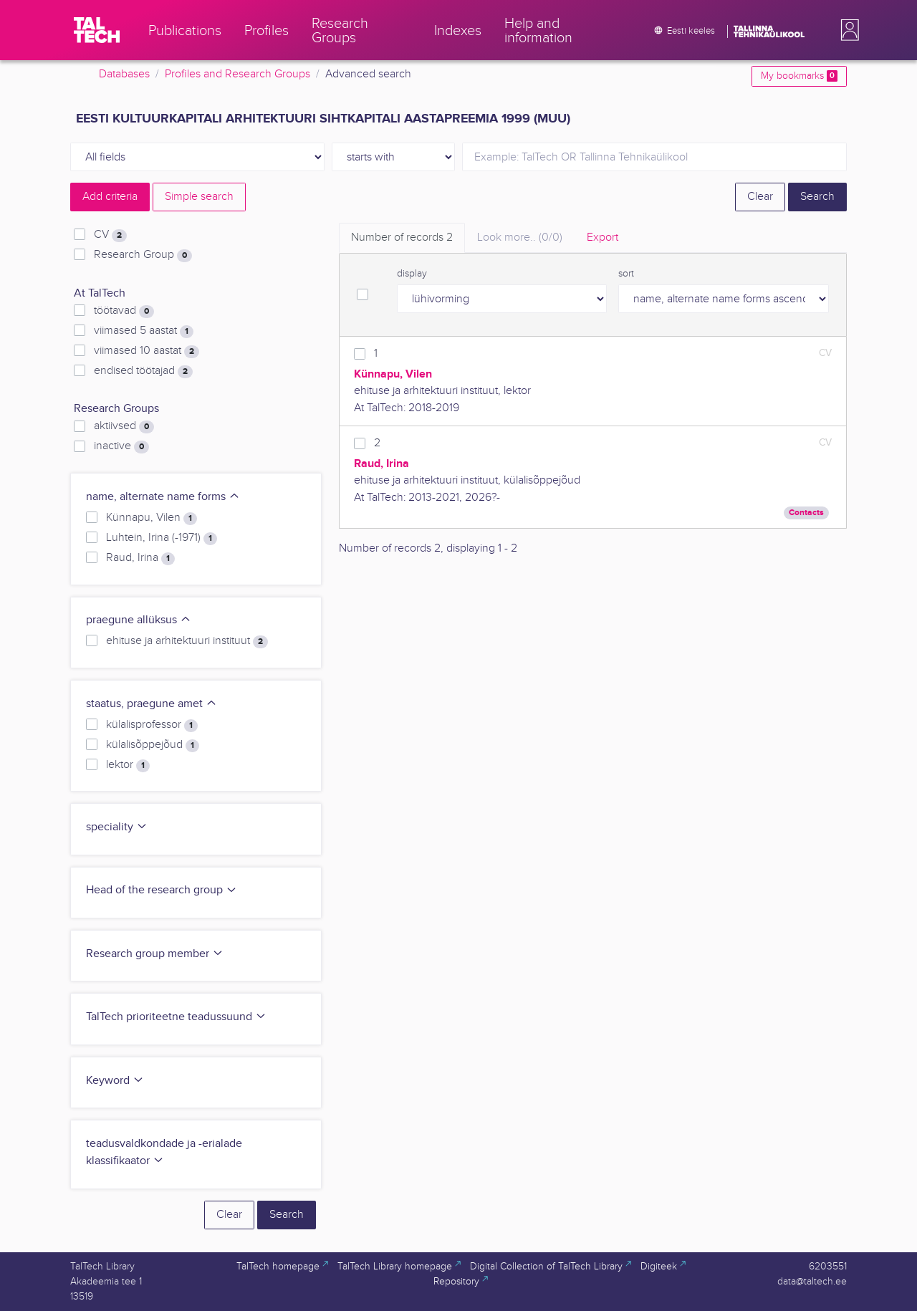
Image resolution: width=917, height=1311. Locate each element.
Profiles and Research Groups (237, 74)
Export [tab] (602, 237)
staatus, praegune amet (151, 704)
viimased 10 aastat (146, 351)
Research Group (143, 255)
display (412, 273)
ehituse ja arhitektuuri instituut (187, 641)
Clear (760, 196)
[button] (846, 30)
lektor (128, 765)
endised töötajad (143, 371)
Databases (124, 74)
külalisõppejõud (152, 745)
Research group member (155, 954)
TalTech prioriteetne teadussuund (176, 1017)
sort (626, 273)
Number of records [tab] (402, 237)
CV (110, 235)
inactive (121, 446)
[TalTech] (97, 30)
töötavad (124, 311)
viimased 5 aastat (143, 331)
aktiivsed (124, 426)
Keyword (115, 1080)
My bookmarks (799, 76)
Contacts (806, 512)
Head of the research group (161, 890)
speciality (117, 827)
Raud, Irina (140, 558)
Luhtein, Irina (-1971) (161, 538)
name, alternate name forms (163, 497)
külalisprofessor (152, 725)
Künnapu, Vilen (151, 518)
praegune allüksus (138, 620)
